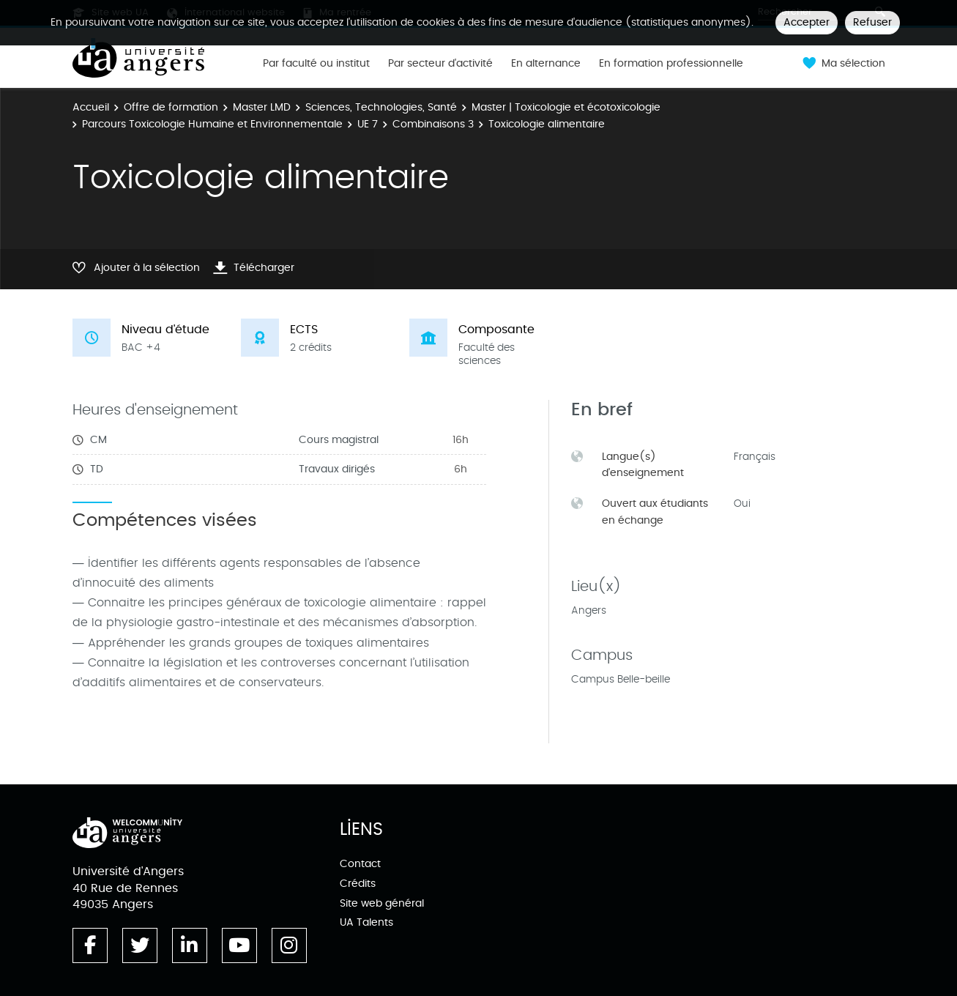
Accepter (806, 22)
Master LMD (262, 107)
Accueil (90, 107)
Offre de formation (171, 107)
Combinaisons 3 (433, 124)
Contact (360, 863)
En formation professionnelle (671, 63)
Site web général (382, 903)
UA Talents (366, 922)
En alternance (546, 63)
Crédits (358, 883)
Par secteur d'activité (440, 63)
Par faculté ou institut (316, 63)
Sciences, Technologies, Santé (381, 107)
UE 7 (367, 124)
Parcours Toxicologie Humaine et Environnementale (212, 124)
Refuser (872, 22)
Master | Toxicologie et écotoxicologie (566, 107)
